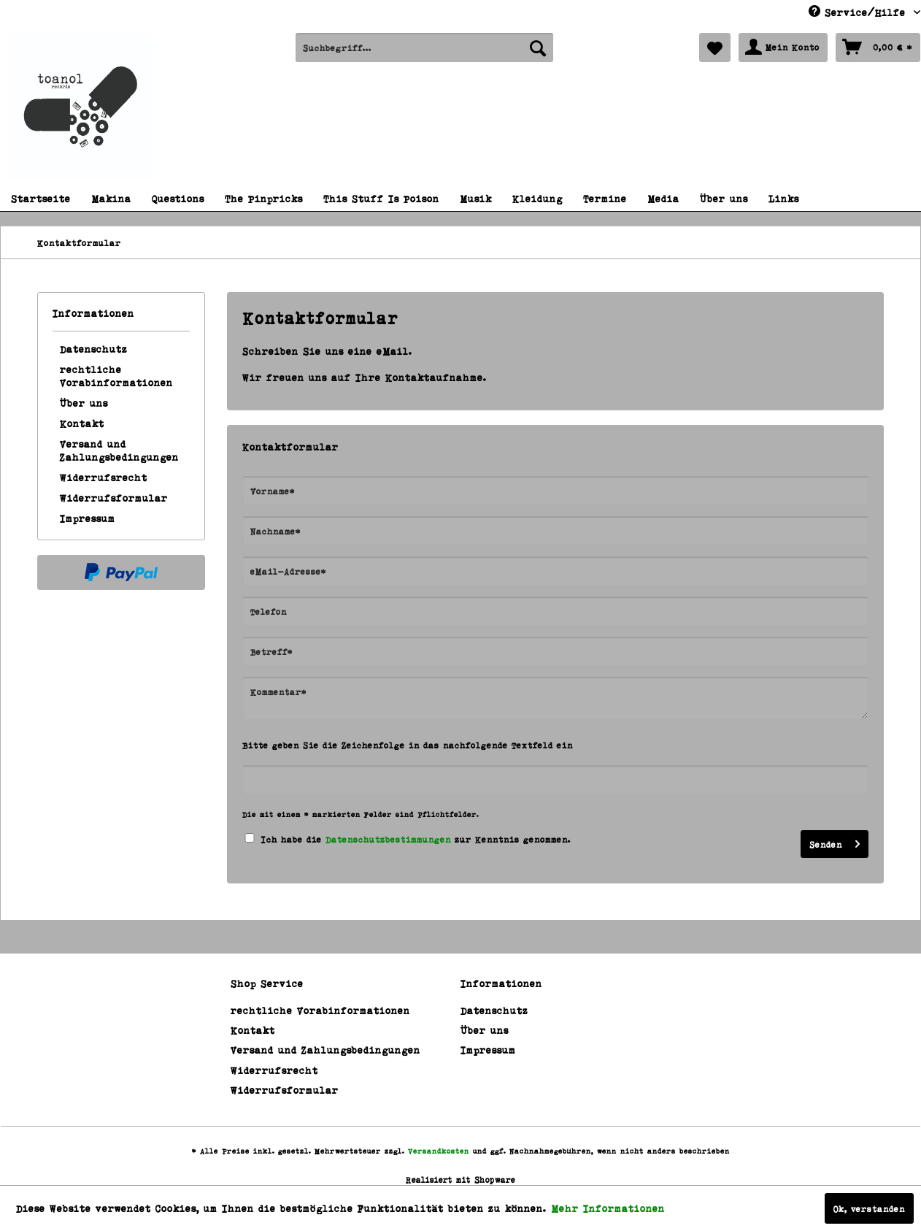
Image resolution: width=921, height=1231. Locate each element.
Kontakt (82, 423)
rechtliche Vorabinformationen (116, 375)
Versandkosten (438, 1151)
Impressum (87, 518)
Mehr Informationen (608, 1208)
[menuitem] (424, 47)
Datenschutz (94, 348)
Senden (834, 841)
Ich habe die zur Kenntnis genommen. (416, 839)
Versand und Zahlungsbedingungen (119, 450)
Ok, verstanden (869, 1208)
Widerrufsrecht (103, 477)
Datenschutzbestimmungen (388, 839)
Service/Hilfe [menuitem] (859, 11)
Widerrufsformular (114, 497)
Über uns (84, 402)
